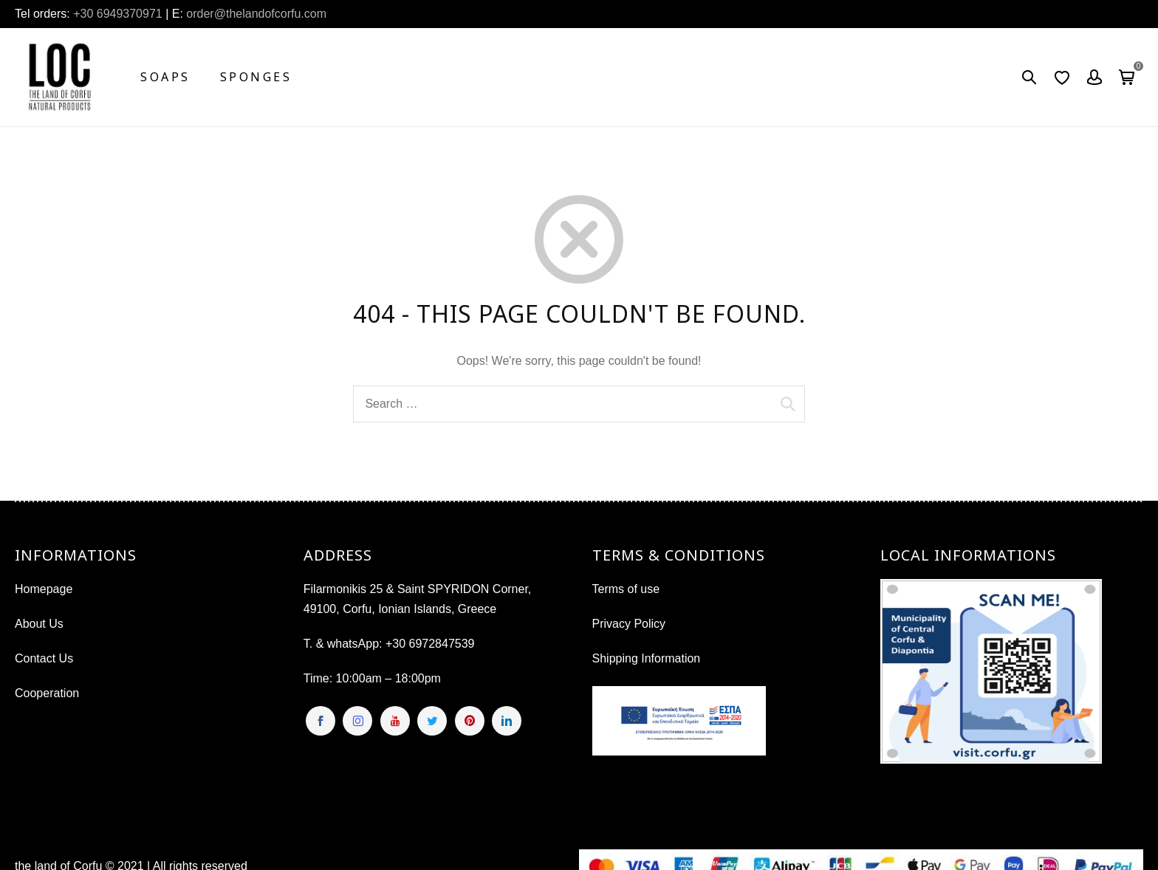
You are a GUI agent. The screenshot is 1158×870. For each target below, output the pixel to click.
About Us (39, 623)
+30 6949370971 (117, 13)
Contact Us (44, 658)
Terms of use (626, 589)
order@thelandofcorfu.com (254, 13)
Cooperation (47, 693)
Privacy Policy (629, 623)
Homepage (43, 589)
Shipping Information (646, 658)
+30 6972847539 (430, 643)
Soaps (165, 77)
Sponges (256, 77)
